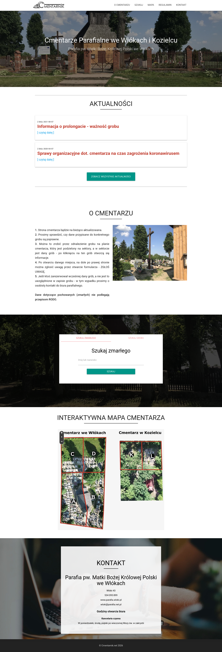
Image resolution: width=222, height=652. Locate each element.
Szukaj (111, 371)
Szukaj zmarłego (86, 338)
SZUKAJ (139, 5)
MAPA (151, 5)
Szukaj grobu (136, 338)
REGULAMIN (165, 5)
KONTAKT (181, 5)
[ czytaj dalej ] (45, 132)
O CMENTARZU (122, 5)
